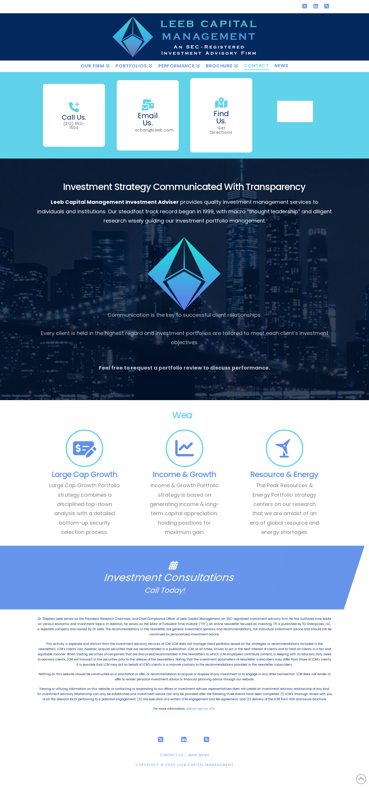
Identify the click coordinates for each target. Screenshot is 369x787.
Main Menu (199, 755)
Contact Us (171, 755)
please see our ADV (200, 709)
